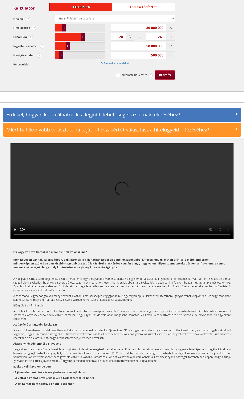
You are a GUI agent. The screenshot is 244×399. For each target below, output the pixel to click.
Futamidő (23, 37)
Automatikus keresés (131, 75)
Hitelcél (21, 19)
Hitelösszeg (81, 7)
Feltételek (20, 64)
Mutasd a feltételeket (115, 63)
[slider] (64, 27)
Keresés (165, 75)
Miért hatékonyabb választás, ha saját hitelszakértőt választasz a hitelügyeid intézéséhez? (107, 129)
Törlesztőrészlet (143, 7)
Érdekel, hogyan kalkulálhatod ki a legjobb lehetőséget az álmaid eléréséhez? (93, 114)
